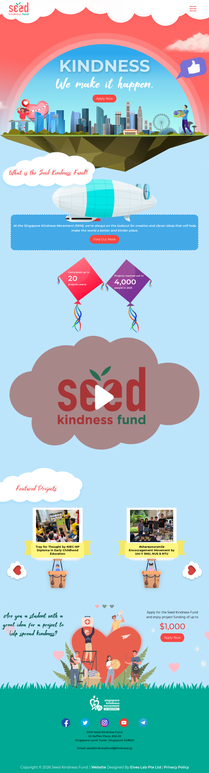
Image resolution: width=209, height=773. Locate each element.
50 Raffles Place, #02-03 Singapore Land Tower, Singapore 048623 (104, 723)
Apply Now (104, 98)
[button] (97, 607)
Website (98, 767)
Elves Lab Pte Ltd (145, 767)
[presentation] (17, 571)
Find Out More (104, 239)
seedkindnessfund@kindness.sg (107, 730)
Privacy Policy (176, 767)
